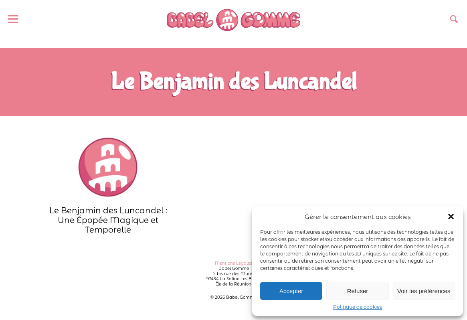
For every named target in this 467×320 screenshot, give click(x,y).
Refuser (357, 291)
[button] (451, 217)
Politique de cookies (357, 307)
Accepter (291, 291)
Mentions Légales (233, 263)
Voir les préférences (424, 291)
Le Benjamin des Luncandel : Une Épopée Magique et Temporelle (108, 185)
